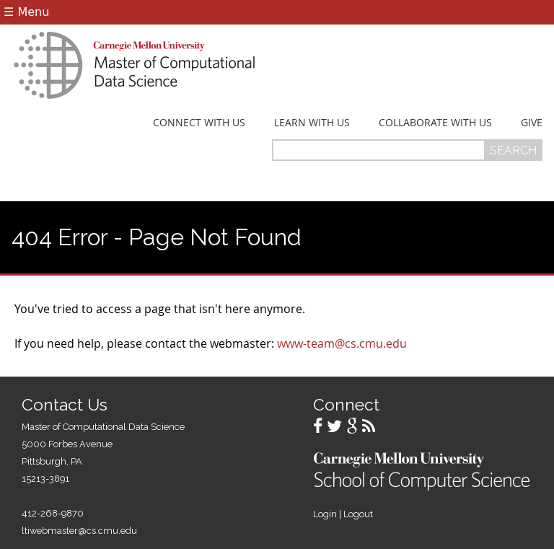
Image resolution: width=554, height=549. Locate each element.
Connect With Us (199, 123)
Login (325, 514)
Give (531, 123)
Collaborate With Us (435, 123)
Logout (358, 514)
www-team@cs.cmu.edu (342, 343)
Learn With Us (312, 123)
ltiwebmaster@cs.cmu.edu (79, 530)
